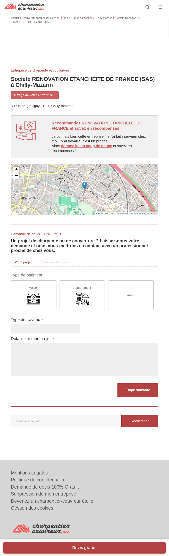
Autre (131, 295)
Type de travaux (27, 319)
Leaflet (99, 213)
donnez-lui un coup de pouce (86, 146)
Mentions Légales (29, 472)
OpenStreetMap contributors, (131, 213)
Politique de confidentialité (38, 479)
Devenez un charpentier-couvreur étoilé (52, 501)
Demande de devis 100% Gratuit (45, 487)
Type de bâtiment (28, 275)
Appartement (82, 295)
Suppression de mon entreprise (43, 494)
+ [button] (16, 170)
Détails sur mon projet (32, 338)
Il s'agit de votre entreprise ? (35, 95)
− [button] (16, 176)
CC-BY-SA (151, 213)
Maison (33, 295)
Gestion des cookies (32, 508)
